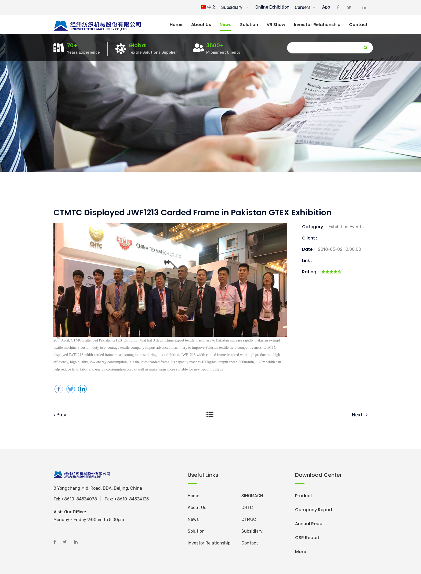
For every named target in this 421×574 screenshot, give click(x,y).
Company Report (314, 510)
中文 (208, 7)
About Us (197, 507)
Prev (59, 415)
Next (360, 415)
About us (201, 24)
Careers (305, 7)
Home (176, 24)
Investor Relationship (317, 24)
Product (303, 496)
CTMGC (248, 519)
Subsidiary (235, 7)
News (225, 24)
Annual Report (310, 524)
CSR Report (307, 538)
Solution (249, 24)
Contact (358, 24)
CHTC (247, 507)
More (300, 551)
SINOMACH (252, 495)
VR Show (276, 24)
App (326, 7)
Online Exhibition (272, 7)
